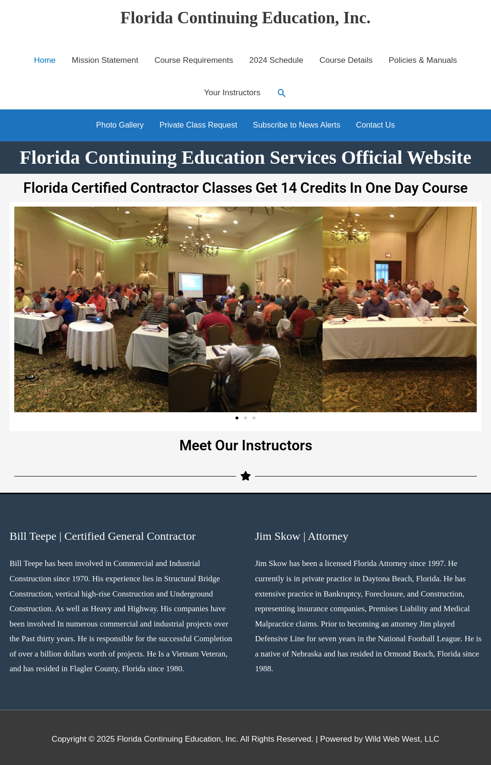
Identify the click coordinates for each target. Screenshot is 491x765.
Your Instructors (232, 92)
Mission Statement (105, 60)
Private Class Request (197, 123)
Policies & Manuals (423, 60)
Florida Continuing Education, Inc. (245, 18)
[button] (281, 93)
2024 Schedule (276, 60)
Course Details (346, 60)
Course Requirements (194, 60)
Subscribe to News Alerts (298, 123)
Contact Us (379, 123)
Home (44, 60)
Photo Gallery (116, 123)
